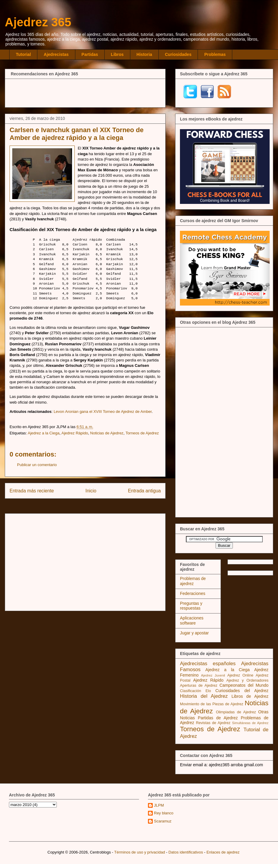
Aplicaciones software (192, 620)
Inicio (90, 490)
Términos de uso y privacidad (139, 852)
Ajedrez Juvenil (213, 675)
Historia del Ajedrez (204, 696)
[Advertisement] (85, 92)
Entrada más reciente (32, 490)
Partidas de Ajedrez (218, 717)
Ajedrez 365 (38, 22)
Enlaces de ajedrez (223, 852)
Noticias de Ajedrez (106, 433)
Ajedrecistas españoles (208, 663)
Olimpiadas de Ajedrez (236, 712)
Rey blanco (163, 813)
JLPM (159, 805)
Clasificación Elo (195, 691)
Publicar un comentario (37, 464)
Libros (117, 54)
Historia (144, 54)
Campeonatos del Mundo (243, 685)
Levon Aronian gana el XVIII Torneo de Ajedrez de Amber (103, 411)
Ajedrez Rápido (74, 433)
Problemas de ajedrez (193, 581)
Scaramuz (163, 821)
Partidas (90, 54)
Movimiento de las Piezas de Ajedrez (211, 704)
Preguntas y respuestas (191, 606)
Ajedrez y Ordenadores (247, 680)
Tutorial (23, 54)
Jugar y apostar (194, 633)
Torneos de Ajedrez (142, 433)
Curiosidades (178, 54)
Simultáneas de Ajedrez (250, 723)
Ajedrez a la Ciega (43, 433)
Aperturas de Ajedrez (198, 685)
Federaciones (192, 593)
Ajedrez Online (240, 675)
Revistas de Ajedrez (213, 723)
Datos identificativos (185, 852)
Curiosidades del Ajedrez (242, 690)
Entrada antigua (144, 490)
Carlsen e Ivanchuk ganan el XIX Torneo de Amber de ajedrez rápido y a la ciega (76, 133)
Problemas (215, 54)
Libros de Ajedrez (249, 696)
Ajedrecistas (56, 54)
